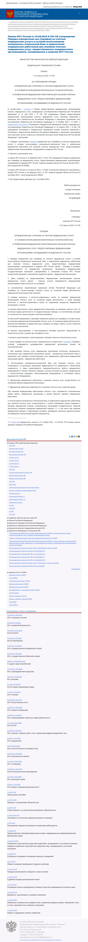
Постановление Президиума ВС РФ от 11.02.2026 (26, 566)
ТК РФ (11, 505)
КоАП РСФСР (14, 593)
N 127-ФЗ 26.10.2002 (13, 746)
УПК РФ (12, 514)
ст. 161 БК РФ (11, 854)
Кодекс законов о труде (18, 596)
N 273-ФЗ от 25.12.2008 (14, 669)
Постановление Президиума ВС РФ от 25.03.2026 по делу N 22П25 (33, 548)
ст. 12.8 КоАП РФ (12, 841)
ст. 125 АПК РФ (12, 910)
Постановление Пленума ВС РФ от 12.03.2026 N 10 (27, 560)
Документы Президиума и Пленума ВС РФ (24, 531)
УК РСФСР (13, 602)
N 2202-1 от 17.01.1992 (14, 738)
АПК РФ (12, 445)
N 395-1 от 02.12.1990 (13, 784)
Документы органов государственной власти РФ (27, 528)
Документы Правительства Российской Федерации (28, 525)
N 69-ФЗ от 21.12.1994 (14, 623)
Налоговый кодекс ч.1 (17, 496)
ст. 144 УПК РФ (12, 869)
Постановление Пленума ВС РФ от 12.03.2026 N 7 (27, 557)
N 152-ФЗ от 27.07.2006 (14, 754)
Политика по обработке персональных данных (40, 940)
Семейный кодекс (15, 502)
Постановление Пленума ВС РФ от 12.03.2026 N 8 (27, 554)
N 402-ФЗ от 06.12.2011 (14, 700)
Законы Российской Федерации (21, 520)
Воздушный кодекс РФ (17, 454)
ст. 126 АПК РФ (12, 892)
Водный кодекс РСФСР (17, 575)
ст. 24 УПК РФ (12, 885)
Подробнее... (76, 569)
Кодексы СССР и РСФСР (18, 572)
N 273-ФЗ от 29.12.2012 (14, 638)
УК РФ (11, 511)
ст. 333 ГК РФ (11, 792)
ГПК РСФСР (13, 578)
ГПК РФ (12, 469)
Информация (12, 3)
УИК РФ (12, 508)
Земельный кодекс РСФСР (18, 587)
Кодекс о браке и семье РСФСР (20, 599)
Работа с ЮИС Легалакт (52, 3)
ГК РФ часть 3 (14, 463)
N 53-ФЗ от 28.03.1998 (14, 777)
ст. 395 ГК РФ (11, 808)
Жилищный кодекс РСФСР (19, 584)
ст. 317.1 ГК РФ (11, 800)
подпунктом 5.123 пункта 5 (18, 124)
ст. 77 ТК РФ (11, 861)
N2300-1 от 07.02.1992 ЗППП (16, 661)
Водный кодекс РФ (16, 451)
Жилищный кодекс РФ (17, 475)
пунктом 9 (28, 109)
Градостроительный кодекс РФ (20, 472)
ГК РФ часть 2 (14, 460)
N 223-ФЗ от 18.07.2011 (14, 731)
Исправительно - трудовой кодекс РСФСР (24, 590)
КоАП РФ (12, 484)
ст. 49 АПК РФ (12, 900)
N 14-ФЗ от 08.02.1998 (14, 723)
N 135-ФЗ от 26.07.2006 (14, 707)
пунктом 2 (68, 342)
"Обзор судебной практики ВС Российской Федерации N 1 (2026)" (33, 538)
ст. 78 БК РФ (11, 831)
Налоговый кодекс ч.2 (17, 499)
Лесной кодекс (14, 493)
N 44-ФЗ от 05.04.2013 (14, 761)
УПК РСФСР (13, 605)
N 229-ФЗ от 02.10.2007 (14, 769)
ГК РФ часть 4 (14, 466)
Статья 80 (15, 422)
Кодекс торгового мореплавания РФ (22, 490)
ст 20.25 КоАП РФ (13, 815)
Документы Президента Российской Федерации (27, 523)
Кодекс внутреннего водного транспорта (24, 487)
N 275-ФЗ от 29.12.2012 (14, 654)
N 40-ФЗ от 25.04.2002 (14, 630)
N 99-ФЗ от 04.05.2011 (14, 715)
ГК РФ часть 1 (14, 457)
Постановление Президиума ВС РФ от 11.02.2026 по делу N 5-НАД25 (34, 563)
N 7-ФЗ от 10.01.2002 (13, 684)
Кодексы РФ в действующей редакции (23, 443)
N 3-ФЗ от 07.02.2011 (13, 692)
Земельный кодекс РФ (17, 478)
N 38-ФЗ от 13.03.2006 (14, 677)
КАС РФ (12, 481)
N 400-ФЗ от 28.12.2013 (14, 615)
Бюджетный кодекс (16, 448)
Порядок (33, 142)
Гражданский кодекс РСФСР (19, 581)
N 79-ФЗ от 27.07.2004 (14, 646)
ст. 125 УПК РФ (12, 877)
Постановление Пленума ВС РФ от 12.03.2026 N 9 (27, 551)
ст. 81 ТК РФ (11, 823)
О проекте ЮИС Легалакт (30, 3)
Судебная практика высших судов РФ (23, 518)
